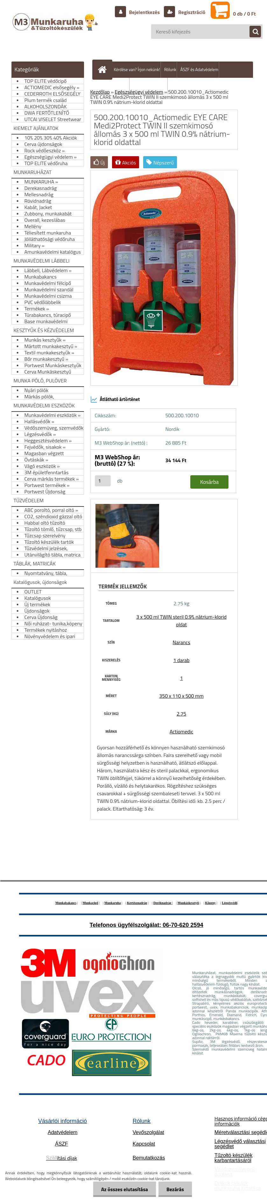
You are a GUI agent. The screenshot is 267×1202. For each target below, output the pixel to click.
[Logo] (56, 28)
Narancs (181, 642)
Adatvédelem (62, 1132)
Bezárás (175, 1189)
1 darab (181, 660)
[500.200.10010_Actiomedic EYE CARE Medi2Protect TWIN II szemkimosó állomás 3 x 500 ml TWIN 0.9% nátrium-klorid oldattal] (126, 505)
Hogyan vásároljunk (150, 86)
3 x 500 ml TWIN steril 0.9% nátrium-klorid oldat (181, 620)
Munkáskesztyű (188, 903)
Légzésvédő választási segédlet (240, 1144)
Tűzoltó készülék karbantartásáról (233, 1158)
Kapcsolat (144, 1144)
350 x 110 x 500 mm (181, 696)
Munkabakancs (65, 903)
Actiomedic (181, 731)
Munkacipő (90, 903)
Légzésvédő (229, 903)
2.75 (181, 714)
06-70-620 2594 (183, 925)
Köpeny (210, 903)
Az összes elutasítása (124, 1189)
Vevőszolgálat (148, 1132)
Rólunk (170, 69)
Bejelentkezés (144, 12)
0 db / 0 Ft (244, 14)
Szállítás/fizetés (116, 86)
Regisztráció (191, 12)
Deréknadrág (162, 903)
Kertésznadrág (137, 903)
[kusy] (103, 480)
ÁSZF (61, 1144)
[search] (252, 32)
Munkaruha (112, 903)
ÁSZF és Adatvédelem (199, 69)
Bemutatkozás (149, 1158)
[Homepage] (104, 69)
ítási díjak (61, 1158)
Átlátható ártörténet (115, 399)
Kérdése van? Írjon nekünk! (137, 69)
